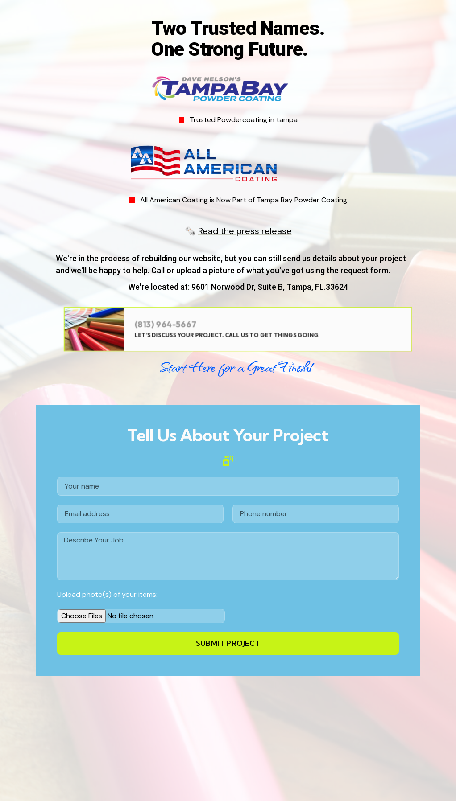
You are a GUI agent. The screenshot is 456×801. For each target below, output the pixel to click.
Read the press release (245, 231)
